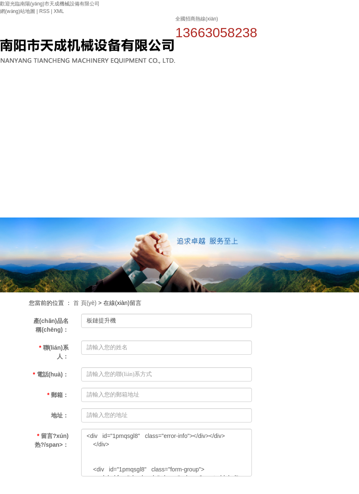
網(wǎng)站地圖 (17, 11)
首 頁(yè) (85, 302)
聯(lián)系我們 (158, 194)
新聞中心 (249, 91)
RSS (44, 11)
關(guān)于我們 (189, 102)
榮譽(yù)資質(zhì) (309, 102)
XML (59, 11)
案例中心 (279, 91)
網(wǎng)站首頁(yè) (158, 114)
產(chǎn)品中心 (218, 102)
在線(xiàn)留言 (339, 137)
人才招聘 (339, 91)
